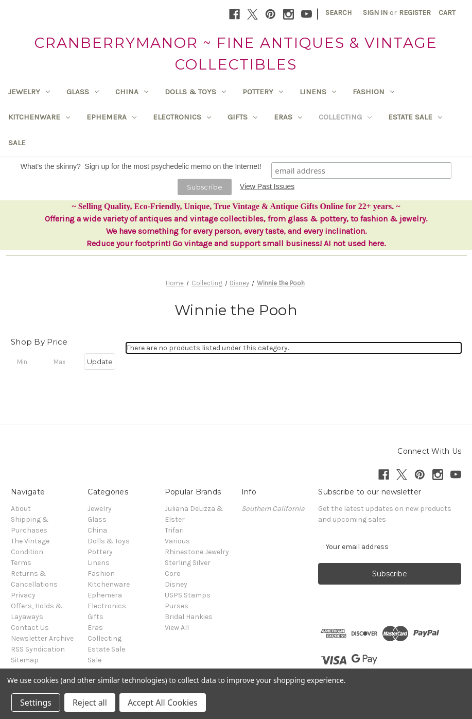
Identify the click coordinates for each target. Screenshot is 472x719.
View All (177, 627)
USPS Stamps (188, 595)
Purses (176, 606)
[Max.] (63, 361)
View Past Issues (267, 186)
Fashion (373, 91)
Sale (17, 142)
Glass (82, 91)
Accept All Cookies (163, 702)
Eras (288, 117)
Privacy (23, 595)
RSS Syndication (38, 649)
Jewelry (29, 91)
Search (338, 12)
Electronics (182, 117)
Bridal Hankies (189, 616)
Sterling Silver (188, 562)
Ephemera (111, 117)
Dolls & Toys (195, 91)
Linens (318, 91)
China (131, 91)
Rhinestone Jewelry (197, 551)
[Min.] (26, 361)
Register (415, 12)
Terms (21, 562)
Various (177, 541)
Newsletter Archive (42, 638)
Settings (35, 702)
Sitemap (25, 660)
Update (100, 361)
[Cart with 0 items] (447, 12)
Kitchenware (39, 117)
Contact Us (30, 627)
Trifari (174, 530)
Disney (176, 584)
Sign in (375, 12)
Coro (173, 573)
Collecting (345, 117)
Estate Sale (415, 117)
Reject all (90, 702)
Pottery (262, 91)
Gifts (242, 117)
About (21, 508)
